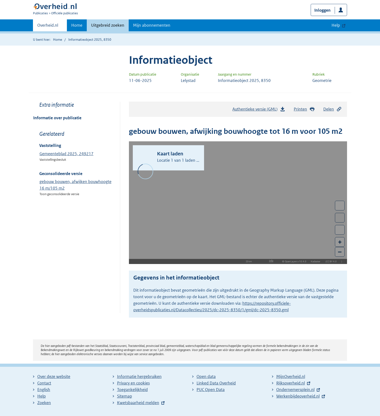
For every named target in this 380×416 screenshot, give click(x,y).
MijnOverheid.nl (290, 376)
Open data (206, 376)
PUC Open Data (211, 389)
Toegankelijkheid (132, 389)
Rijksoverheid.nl (290, 383)
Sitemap (124, 396)
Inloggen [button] (322, 10)
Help (41, 396)
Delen (332, 109)
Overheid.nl (47, 26)
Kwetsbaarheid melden (138, 402)
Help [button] (336, 25)
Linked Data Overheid (216, 383)
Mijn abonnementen (151, 25)
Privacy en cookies (133, 383)
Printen (304, 109)
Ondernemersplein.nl (295, 389)
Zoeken (44, 402)
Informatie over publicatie (57, 117)
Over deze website (53, 376)
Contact (44, 383)
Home (76, 25)
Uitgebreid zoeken (107, 25)
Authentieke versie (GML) (258, 110)
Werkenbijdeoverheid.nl (298, 396)
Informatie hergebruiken (139, 376)
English (43, 389)
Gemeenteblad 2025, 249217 (67, 153)
